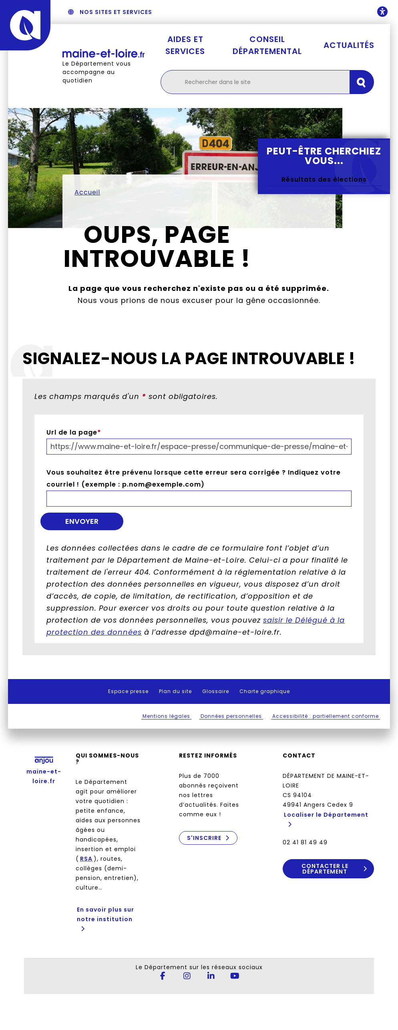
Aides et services (185, 45)
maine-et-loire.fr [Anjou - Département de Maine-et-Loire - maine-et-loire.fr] (43, 769)
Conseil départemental (267, 45)
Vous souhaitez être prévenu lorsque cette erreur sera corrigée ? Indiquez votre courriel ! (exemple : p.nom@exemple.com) (193, 478)
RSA (86, 859)
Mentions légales (166, 716)
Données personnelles (231, 716)
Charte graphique (264, 691)
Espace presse (128, 691)
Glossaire (215, 691)
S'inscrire (204, 838)
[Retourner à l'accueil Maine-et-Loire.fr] (103, 53)
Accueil (87, 192)
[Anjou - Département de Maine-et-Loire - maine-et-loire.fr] (25, 25)
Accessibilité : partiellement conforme (325, 716)
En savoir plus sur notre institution (105, 914)
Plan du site (175, 691)
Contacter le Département (325, 869)
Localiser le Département (326, 815)
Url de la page (73, 432)
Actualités (349, 45)
